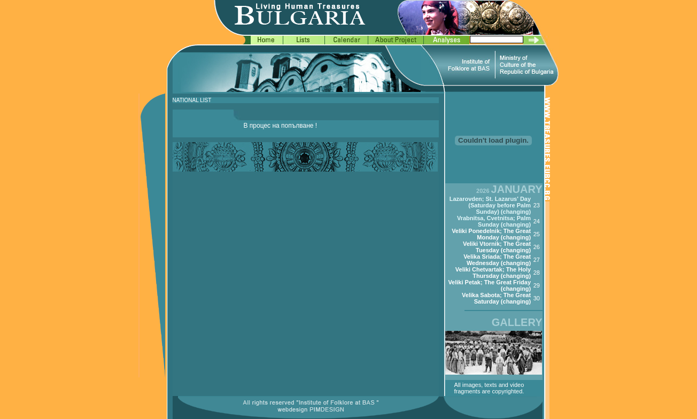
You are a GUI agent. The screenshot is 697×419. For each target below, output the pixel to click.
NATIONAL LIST (192, 100)
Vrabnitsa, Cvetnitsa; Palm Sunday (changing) (494, 221)
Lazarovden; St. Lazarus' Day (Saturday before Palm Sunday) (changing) (490, 205)
